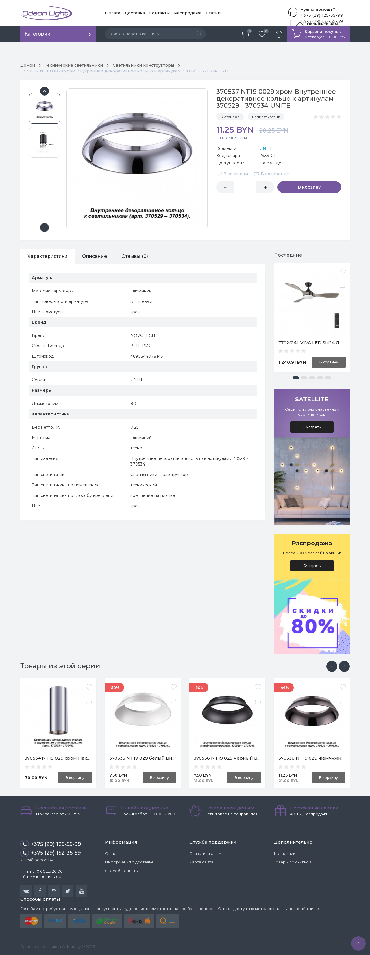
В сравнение (271, 174)
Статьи (213, 13)
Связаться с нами (206, 853)
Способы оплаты (121, 870)
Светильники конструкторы (143, 65)
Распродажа (187, 13)
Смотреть (312, 427)
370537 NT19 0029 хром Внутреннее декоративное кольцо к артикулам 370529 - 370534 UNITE (127, 71)
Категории (38, 34)
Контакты (159, 13)
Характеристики (47, 256)
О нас (110, 853)
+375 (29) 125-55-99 (322, 15)
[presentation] (331, 666)
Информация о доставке (129, 862)
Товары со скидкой (292, 862)
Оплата (112, 13)
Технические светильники (74, 65)
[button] (296, 377)
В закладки (232, 174)
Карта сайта (201, 862)
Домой (27, 65)
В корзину (309, 187)
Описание (94, 256)
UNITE (266, 148)
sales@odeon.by (36, 860)
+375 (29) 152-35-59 (50, 852)
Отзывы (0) (134, 256)
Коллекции (284, 853)
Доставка (135, 13)
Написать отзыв (266, 117)
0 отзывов (230, 117)
